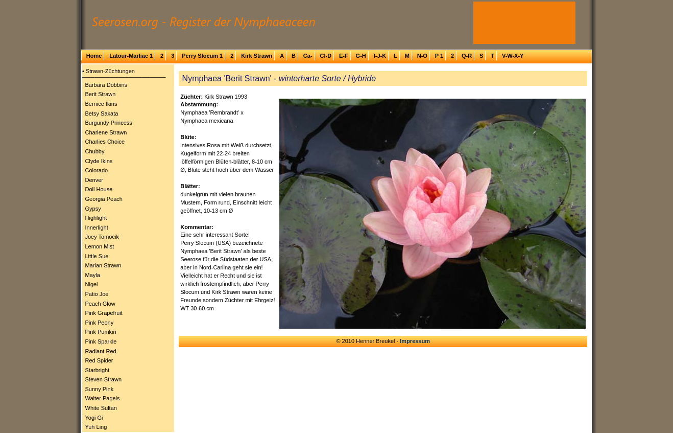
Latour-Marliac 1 (131, 56)
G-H (361, 56)
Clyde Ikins (99, 161)
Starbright (97, 370)
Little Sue (97, 256)
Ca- (308, 56)
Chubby (95, 151)
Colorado (96, 170)
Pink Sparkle (101, 341)
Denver (94, 180)
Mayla (92, 275)
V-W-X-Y (513, 56)
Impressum (415, 341)
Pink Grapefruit (104, 313)
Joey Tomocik (102, 237)
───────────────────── (124, 77)
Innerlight (96, 227)
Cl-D (325, 56)
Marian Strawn (103, 265)
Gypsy (93, 209)
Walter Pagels (102, 398)
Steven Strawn (103, 379)
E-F (343, 56)
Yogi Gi (94, 418)
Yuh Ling (96, 427)
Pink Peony (99, 323)
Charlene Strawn (106, 132)
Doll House (99, 189)
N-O (422, 56)
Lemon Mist (99, 246)
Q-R (467, 56)
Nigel (91, 284)
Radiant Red (100, 351)
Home (94, 56)
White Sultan (101, 408)
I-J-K (380, 56)
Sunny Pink (99, 389)
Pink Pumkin (100, 332)
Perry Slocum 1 (202, 56)
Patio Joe (97, 294)
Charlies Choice (105, 142)
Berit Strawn (100, 94)
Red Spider (99, 360)
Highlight (96, 218)
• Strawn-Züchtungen (108, 71)
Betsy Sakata (101, 113)
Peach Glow (100, 304)
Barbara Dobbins (106, 85)
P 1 (439, 56)
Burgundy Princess (108, 123)
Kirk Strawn (256, 56)
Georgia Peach (104, 199)
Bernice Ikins (101, 104)
